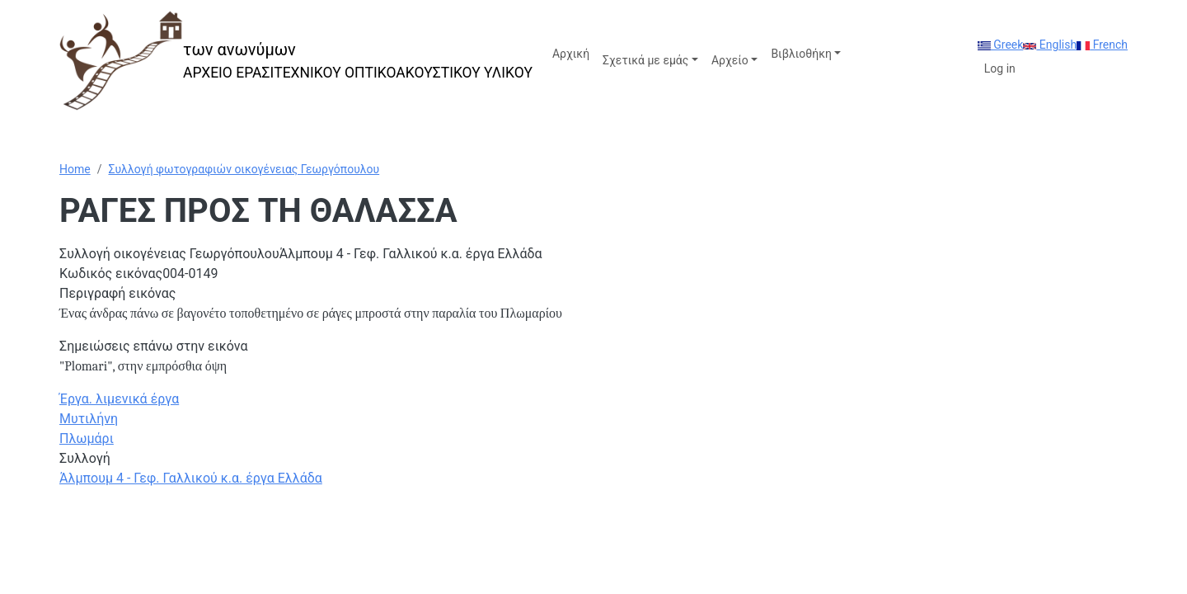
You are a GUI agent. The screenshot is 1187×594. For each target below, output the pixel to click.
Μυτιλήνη (88, 419)
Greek (1001, 44)
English (1050, 44)
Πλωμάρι (86, 438)
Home (75, 169)
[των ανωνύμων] (296, 61)
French (1102, 44)
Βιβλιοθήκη (801, 53)
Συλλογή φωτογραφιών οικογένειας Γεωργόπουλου (243, 169)
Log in (1000, 68)
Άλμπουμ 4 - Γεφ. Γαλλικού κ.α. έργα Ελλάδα (190, 478)
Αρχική (570, 53)
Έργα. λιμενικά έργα (119, 399)
